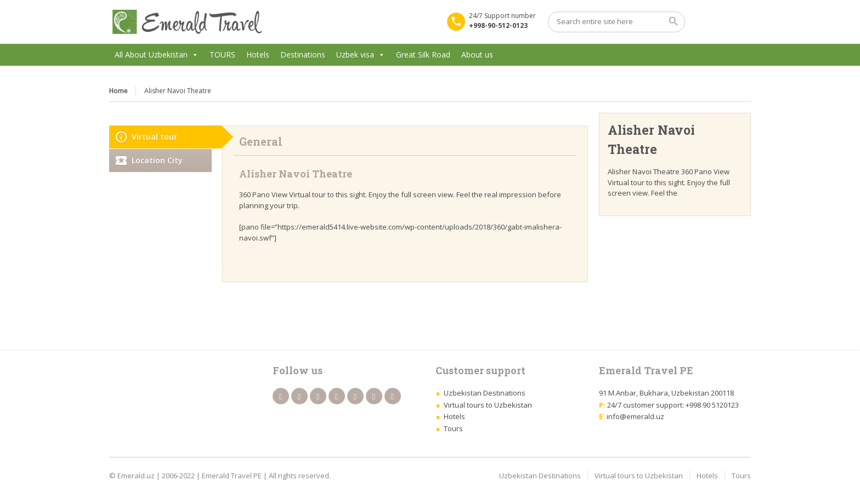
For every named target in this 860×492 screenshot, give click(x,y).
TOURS (222, 54)
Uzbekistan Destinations (484, 393)
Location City (157, 160)
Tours (453, 428)
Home (118, 90)
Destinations (302, 54)
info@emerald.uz (635, 416)
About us (477, 54)
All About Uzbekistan (151, 54)
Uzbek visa (355, 54)
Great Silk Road (423, 54)
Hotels (257, 54)
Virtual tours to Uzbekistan (488, 405)
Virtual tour (154, 136)
